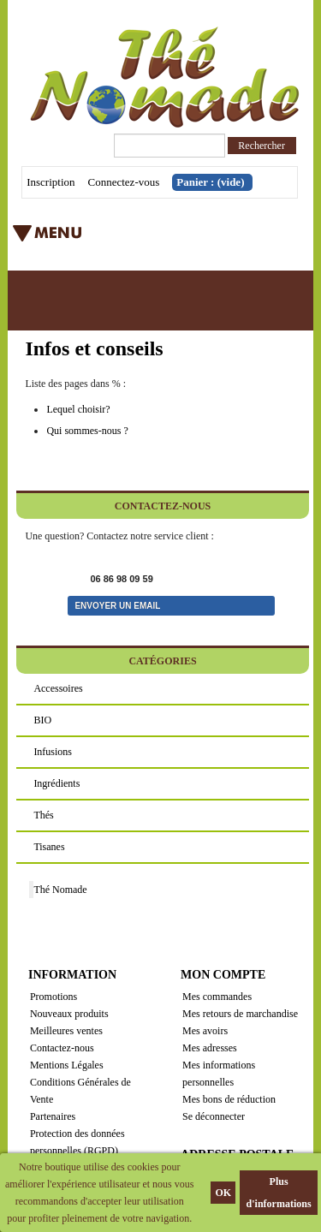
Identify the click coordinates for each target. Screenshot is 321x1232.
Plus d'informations (279, 1192)
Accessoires (57, 688)
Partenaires (52, 1116)
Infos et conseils (94, 348)
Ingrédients (56, 783)
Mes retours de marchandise (240, 1014)
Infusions (52, 752)
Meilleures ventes (66, 1031)
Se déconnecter (213, 1116)
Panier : (210, 182)
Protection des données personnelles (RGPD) (77, 1142)
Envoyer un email (117, 605)
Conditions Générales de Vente (80, 1090)
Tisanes (48, 847)
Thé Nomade (59, 890)
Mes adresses (209, 1048)
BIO (42, 720)
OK (223, 1193)
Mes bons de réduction (229, 1099)
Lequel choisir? (78, 409)
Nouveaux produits (69, 1014)
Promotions (53, 997)
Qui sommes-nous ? (87, 431)
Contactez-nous (62, 1048)
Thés (43, 815)
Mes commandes (217, 997)
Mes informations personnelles (218, 1073)
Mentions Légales (67, 1065)
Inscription (50, 182)
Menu (132, 238)
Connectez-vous (124, 182)
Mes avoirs (205, 1031)
